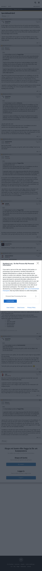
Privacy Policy (31, 307)
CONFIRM (10, 301)
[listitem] (21, 296)
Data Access (20, 307)
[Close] (38, 263)
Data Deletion (10, 307)
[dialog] (21, 285)
